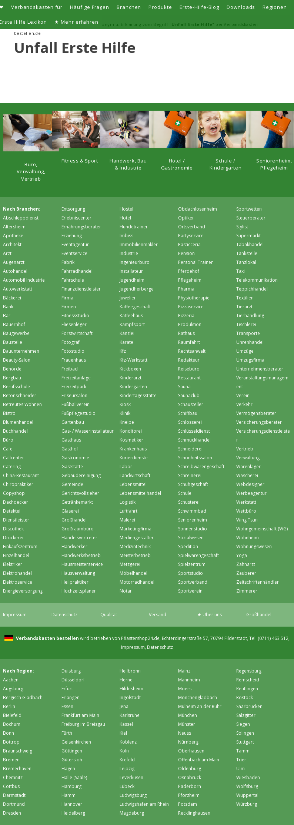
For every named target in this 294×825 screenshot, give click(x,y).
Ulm (240, 768)
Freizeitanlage (76, 378)
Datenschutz (64, 614)
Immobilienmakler (139, 244)
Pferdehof (188, 271)
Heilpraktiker (74, 582)
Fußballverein (75, 404)
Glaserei (70, 511)
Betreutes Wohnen (22, 404)
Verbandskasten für (37, 7)
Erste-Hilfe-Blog (200, 7)
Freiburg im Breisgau (83, 724)
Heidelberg (73, 813)
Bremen (11, 760)
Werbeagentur (251, 493)
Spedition (188, 546)
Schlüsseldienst (194, 431)
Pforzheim (189, 795)
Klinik (125, 413)
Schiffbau (187, 413)
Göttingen (71, 751)
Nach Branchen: (21, 209)
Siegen (243, 724)
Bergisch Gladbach (23, 697)
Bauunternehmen (21, 351)
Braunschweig (17, 751)
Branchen (129, 7)
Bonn (8, 733)
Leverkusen (131, 777)
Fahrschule (72, 280)
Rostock (244, 697)
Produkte (160, 7)
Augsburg (13, 688)
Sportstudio (190, 573)
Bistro (9, 413)
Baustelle (12, 342)
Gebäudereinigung (81, 475)
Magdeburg (132, 813)
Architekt (12, 244)
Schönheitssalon (195, 458)
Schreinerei (189, 475)
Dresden (12, 813)
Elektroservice (17, 582)
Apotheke (13, 235)
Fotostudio (72, 351)
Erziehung (71, 235)
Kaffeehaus (131, 315)
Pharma (186, 289)
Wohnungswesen (254, 546)
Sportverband (192, 582)
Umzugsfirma (250, 360)
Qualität (108, 614)
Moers (184, 688)
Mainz (184, 671)
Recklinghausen (194, 813)
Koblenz (128, 742)
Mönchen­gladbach (197, 697)
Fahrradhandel (77, 271)
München (187, 715)
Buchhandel (15, 431)
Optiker (186, 218)
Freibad (69, 369)
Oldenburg (189, 768)
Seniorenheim (192, 520)
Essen (67, 706)
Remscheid (247, 680)
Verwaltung (248, 458)
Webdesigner (250, 484)
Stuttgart (245, 742)
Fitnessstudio (75, 315)
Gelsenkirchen (76, 742)
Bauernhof (14, 324)
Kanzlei (127, 333)
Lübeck (127, 786)
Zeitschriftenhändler (257, 582)
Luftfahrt (128, 511)
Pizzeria (186, 315)
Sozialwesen (191, 537)
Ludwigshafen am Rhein (144, 804)
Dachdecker (15, 502)
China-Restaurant (21, 475)
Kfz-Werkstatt (133, 360)
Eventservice (74, 253)
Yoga (241, 555)
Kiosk (125, 404)
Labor (126, 466)
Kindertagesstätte (138, 395)
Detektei (11, 511)
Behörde (12, 369)
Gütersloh (71, 760)
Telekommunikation (257, 280)
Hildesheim (131, 688)
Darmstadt (14, 795)
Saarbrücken (249, 706)
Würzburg (246, 804)
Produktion (189, 324)
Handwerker (74, 546)
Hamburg (71, 786)
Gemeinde (72, 484)
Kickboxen (130, 369)
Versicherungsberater (259, 422)
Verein (243, 395)
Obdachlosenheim (197, 209)
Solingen (245, 733)
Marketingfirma (135, 529)
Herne (126, 680)
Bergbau (12, 378)
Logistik (128, 502)
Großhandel (74, 520)
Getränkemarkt (77, 502)
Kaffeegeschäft (135, 306)
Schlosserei (190, 422)
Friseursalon (74, 395)
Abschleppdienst (21, 218)
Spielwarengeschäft (198, 555)
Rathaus (186, 333)
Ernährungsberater (81, 227)
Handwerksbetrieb (81, 555)
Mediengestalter (137, 537)
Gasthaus (71, 440)
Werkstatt (246, 502)
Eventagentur (75, 244)
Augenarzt (13, 262)
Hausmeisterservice (82, 564)
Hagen (68, 768)
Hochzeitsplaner (78, 591)
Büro (8, 440)
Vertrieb (244, 449)
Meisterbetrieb (135, 555)
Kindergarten (133, 386)
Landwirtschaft (135, 475)
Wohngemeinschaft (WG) (262, 529)
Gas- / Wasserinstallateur (87, 431)
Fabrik (67, 262)
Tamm (243, 751)
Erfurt (67, 688)
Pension (186, 253)
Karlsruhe (130, 715)
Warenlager (248, 466)
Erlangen (70, 697)
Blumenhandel (18, 422)
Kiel (123, 733)
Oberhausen (191, 751)
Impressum (15, 614)
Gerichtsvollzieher (80, 493)
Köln (124, 751)
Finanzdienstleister (81, 289)
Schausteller (190, 404)
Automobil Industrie (24, 280)
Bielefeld (12, 715)
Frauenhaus (73, 360)
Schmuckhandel (194, 440)
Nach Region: (18, 671)
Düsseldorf (73, 680)
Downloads (241, 7)
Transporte (248, 333)
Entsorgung (73, 209)
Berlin (9, 706)
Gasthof (69, 449)
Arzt (7, 253)
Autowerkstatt (17, 289)
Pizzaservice (191, 306)
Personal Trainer (195, 262)
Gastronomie (75, 458)
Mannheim (189, 680)
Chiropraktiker (18, 484)
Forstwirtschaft (77, 333)
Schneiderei (190, 449)
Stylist (242, 227)
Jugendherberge (137, 289)
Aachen (11, 680)
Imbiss (126, 235)
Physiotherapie (194, 298)
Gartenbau (72, 422)
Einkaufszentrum (20, 546)
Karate (126, 342)
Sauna (184, 386)
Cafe (8, 449)
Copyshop (14, 493)
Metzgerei (130, 564)
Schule (184, 493)
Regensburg (248, 671)
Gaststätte (72, 466)
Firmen (68, 306)
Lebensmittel (133, 484)
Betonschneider (19, 395)
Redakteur (189, 360)
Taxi (240, 271)
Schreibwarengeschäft (201, 466)
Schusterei (189, 502)
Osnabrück (189, 777)
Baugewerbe (16, 333)
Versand (157, 614)
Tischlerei (246, 324)
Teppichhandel (252, 289)
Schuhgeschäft (193, 484)
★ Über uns (209, 614)
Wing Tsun (247, 520)
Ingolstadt (130, 697)
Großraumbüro (77, 529)
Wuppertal (247, 795)
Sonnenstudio (192, 529)
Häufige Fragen (89, 7)
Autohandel (15, 271)
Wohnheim (247, 537)
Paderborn (189, 786)
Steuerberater (250, 218)
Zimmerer (246, 591)
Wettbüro (246, 511)
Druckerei (13, 537)
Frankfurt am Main (80, 715)
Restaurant (189, 378)
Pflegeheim (189, 280)
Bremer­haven (17, 768)
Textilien (245, 298)
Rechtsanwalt (192, 351)
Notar (126, 591)
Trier (241, 760)
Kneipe (127, 422)
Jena (124, 706)
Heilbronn (130, 671)
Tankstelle (246, 253)
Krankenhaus (133, 449)
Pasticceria (189, 244)
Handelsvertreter (79, 537)
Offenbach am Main (198, 760)
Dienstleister (16, 520)
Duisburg (71, 671)
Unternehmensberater (259, 369)
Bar (6, 315)
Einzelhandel (16, 555)
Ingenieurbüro (135, 262)
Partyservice (191, 235)
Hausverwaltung (78, 573)
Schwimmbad (192, 511)
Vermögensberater (256, 413)
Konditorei (131, 431)
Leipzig (127, 768)
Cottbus (11, 786)
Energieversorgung (23, 591)
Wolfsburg (247, 786)
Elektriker (12, 564)
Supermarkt (248, 235)
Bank (8, 306)
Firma (67, 298)
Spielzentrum (192, 564)
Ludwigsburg (133, 795)
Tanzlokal (246, 262)
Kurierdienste (134, 458)
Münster (186, 724)
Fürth (66, 733)
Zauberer (246, 573)
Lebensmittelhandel (140, 493)
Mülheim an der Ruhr (199, 706)
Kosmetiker (131, 440)
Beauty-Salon (16, 360)
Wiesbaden (248, 777)
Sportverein (190, 591)
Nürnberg (188, 742)
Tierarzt (244, 306)
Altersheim (14, 227)
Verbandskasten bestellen (47, 638)
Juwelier (128, 298)
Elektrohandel (17, 573)
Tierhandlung (250, 315)
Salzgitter (245, 715)
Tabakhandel (250, 244)
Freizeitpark (73, 386)
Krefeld (127, 760)
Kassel (126, 724)
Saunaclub (189, 395)
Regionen (275, 7)
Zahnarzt (245, 564)
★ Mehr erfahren (76, 22)
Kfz (123, 351)
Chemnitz (13, 777)
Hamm (68, 795)
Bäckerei (12, 298)
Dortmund (14, 804)
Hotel (125, 218)
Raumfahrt (189, 342)
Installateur (131, 271)
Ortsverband (191, 227)
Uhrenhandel (250, 342)
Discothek (13, 529)
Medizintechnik (135, 546)
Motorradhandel (137, 582)
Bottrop (11, 742)
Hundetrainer (134, 227)
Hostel (126, 209)
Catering (12, 466)
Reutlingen (247, 688)
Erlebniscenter (76, 218)
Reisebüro (189, 369)
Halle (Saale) (74, 777)
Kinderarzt (130, 378)
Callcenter (13, 458)
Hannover (71, 804)
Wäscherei (247, 475)
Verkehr (244, 404)
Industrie (129, 253)
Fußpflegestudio (78, 413)
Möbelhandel (133, 573)
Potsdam (187, 804)
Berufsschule (16, 386)
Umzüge (245, 351)
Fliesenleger (74, 324)
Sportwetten (249, 209)
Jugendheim (132, 280)
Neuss (184, 733)
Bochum (11, 724)
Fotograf (70, 342)
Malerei (127, 520)
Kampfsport (132, 324)
